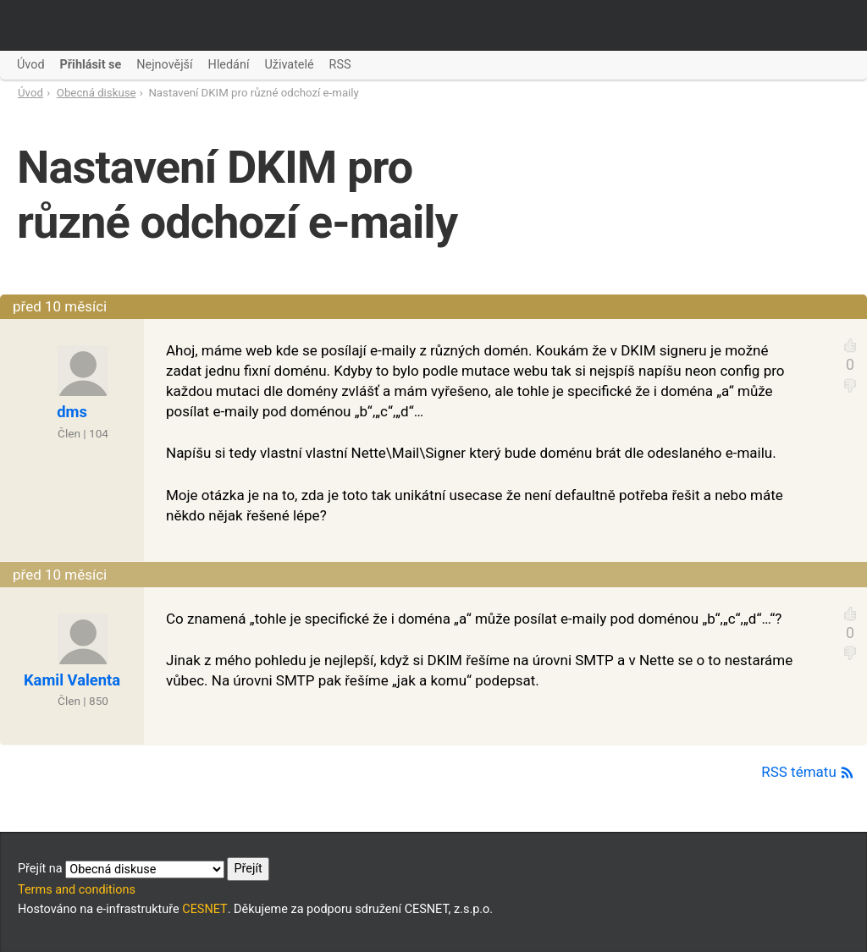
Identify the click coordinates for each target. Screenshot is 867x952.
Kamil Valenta (72, 680)
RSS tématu (807, 771)
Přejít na (143, 869)
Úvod (30, 92)
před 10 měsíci (60, 306)
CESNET (204, 909)
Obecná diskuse (96, 92)
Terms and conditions (76, 890)
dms (72, 412)
